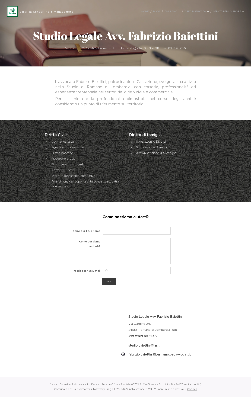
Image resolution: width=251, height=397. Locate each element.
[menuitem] (146, 11)
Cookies (192, 389)
